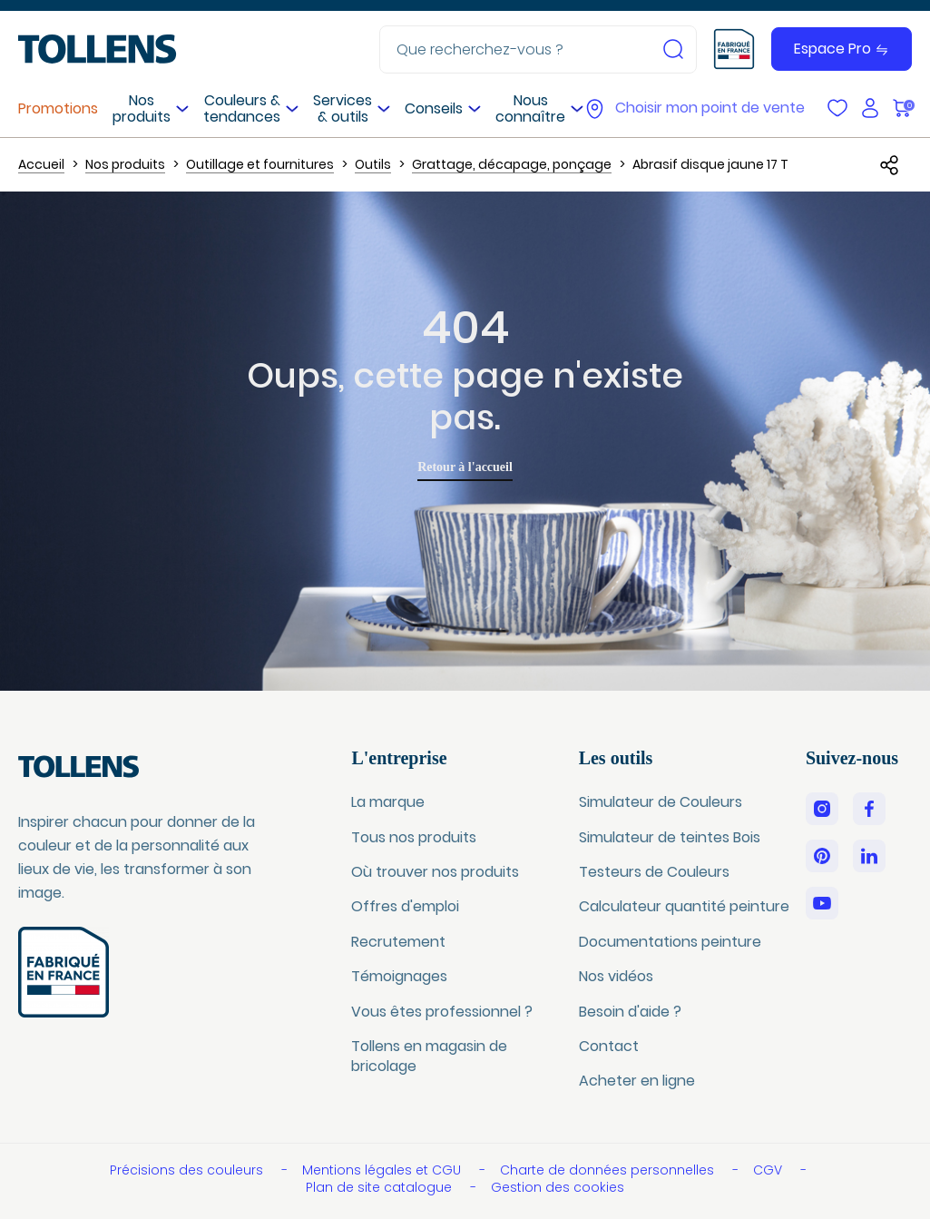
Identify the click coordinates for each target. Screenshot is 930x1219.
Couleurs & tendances (241, 108)
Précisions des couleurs (188, 1170)
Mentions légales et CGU (383, 1170)
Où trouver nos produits (435, 871)
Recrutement (398, 941)
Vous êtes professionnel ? (442, 1011)
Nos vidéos (616, 976)
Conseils (434, 108)
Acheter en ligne (637, 1080)
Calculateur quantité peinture (684, 906)
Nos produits (142, 108)
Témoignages (399, 976)
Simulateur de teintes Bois (669, 837)
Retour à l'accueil (465, 467)
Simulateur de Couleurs (660, 801)
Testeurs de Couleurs (654, 871)
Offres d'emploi (405, 906)
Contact (609, 1046)
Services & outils (342, 108)
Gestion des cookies (557, 1187)
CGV (769, 1170)
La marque (388, 801)
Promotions (58, 108)
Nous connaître (530, 108)
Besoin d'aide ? (630, 1011)
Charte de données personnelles (609, 1170)
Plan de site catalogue (380, 1187)
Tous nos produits (413, 837)
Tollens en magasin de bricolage (429, 1056)
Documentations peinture (670, 941)
